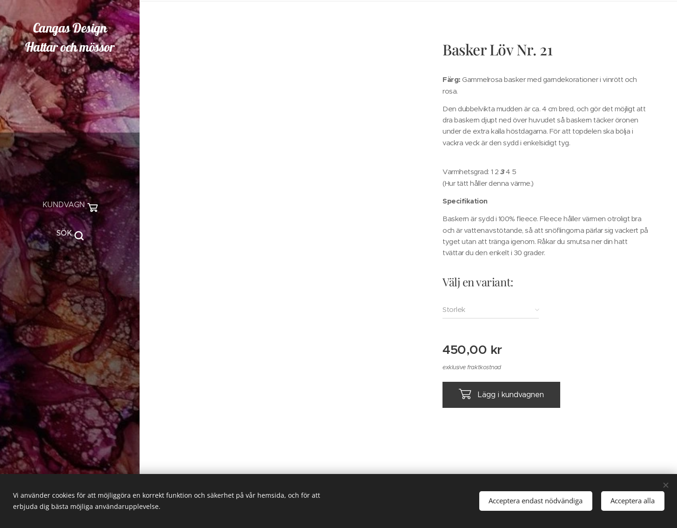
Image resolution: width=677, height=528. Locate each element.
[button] (70, 233)
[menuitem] (70, 271)
